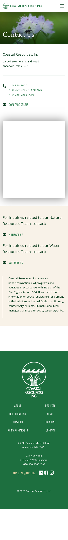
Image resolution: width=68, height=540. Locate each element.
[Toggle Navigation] (62, 6)
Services (18, 422)
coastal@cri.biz (18, 104)
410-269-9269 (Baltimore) (25, 90)
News (50, 414)
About (17, 405)
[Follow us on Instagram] (52, 472)
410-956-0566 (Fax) (21, 94)
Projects (50, 405)
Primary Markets (18, 430)
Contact (50, 430)
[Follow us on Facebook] (46, 472)
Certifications (17, 414)
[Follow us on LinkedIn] (41, 472)
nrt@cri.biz (16, 234)
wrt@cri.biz (16, 262)
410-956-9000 (18, 85)
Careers (50, 422)
